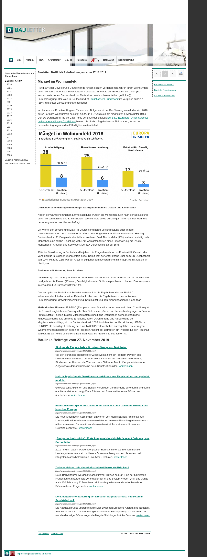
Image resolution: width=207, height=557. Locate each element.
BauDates (108, 60)
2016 (9, 120)
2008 (9, 148)
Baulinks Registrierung (165, 90)
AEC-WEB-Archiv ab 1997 (17, 163)
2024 (9, 91)
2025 (9, 88)
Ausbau (30, 60)
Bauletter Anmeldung (164, 84)
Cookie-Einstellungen (164, 95)
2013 (9, 130)
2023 (9, 95)
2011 (9, 137)
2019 (9, 109)
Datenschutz (57, 533)
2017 (9, 116)
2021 (9, 102)
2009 (9, 144)
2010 (9, 141)
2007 (9, 151)
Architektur (54, 60)
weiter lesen (126, 366)
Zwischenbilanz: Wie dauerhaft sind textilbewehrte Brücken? (92, 467)
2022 (9, 98)
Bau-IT (68, 60)
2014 (9, 127)
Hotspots (81, 60)
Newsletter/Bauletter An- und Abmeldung (20, 74)
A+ (157, 74)
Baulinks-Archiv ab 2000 (16, 160)
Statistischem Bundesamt (104, 99)
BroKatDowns (126, 60)
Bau (19, 60)
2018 (9, 112)
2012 (9, 134)
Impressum (43, 533)
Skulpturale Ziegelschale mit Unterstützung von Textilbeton (91, 347)
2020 (9, 105)
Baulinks (47, 553)
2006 (9, 155)
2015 (9, 123)
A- (173, 74)
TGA (41, 60)
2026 (9, 84)
